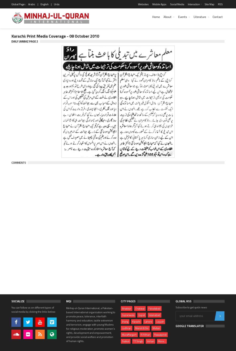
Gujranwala (128, 315)
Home (156, 17)
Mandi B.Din (142, 328)
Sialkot (125, 341)
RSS (220, 4)
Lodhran (126, 328)
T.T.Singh (138, 341)
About (167, 17)
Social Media (177, 4)
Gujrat (141, 315)
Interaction (194, 4)
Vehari (150, 341)
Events (182, 17)
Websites (143, 4)
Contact (218, 17)
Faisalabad (154, 308)
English (45, 4)
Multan (156, 328)
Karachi (136, 321)
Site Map (209, 4)
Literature (200, 17)
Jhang (125, 321)
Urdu (56, 4)
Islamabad (154, 315)
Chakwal (140, 308)
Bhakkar (126, 308)
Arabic (31, 4)
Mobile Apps (159, 4)
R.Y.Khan (145, 335)
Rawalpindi (160, 335)
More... (162, 341)
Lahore (148, 321)
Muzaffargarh (129, 335)
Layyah (160, 321)
